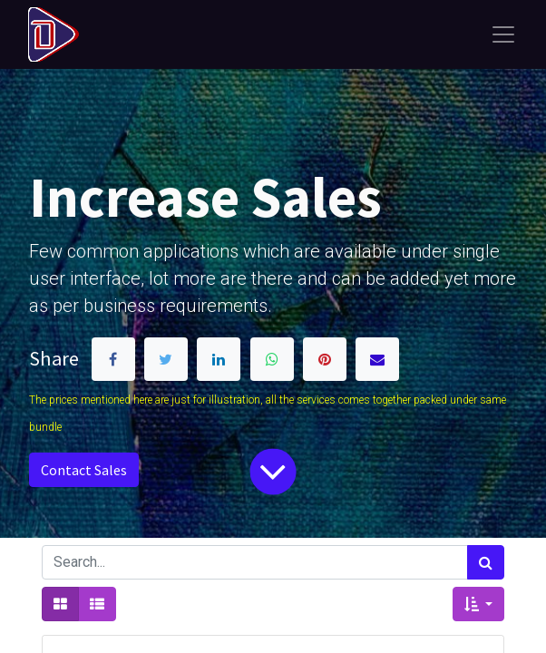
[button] (478, 604)
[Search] (485, 562)
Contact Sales (84, 470)
